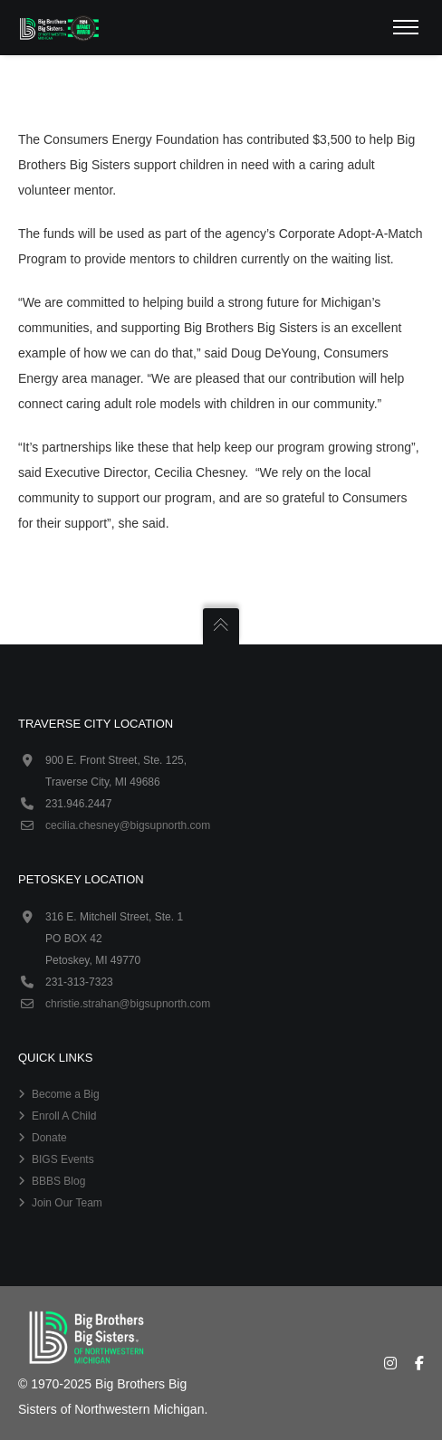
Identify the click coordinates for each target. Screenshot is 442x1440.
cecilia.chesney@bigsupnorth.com (127, 825)
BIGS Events (63, 1159)
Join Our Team (67, 1203)
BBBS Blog (58, 1181)
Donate (49, 1137)
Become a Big (66, 1094)
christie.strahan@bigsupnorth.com (127, 1003)
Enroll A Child (64, 1116)
